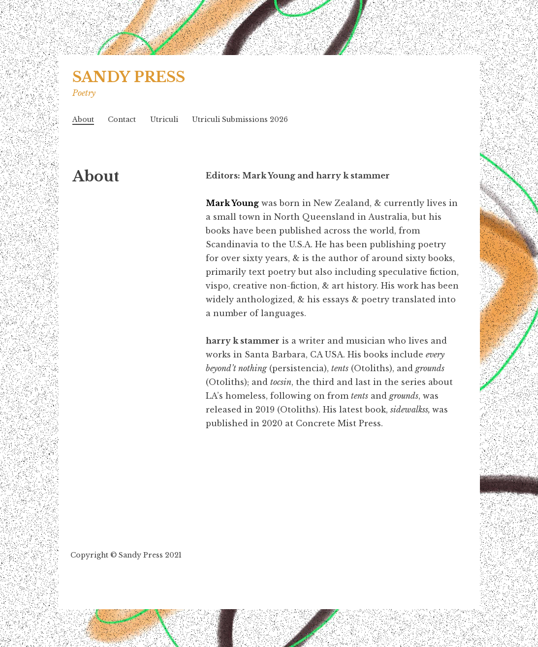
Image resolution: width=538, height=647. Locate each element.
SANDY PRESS (128, 77)
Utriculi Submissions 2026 (240, 119)
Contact (122, 119)
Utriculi (164, 119)
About (83, 119)
